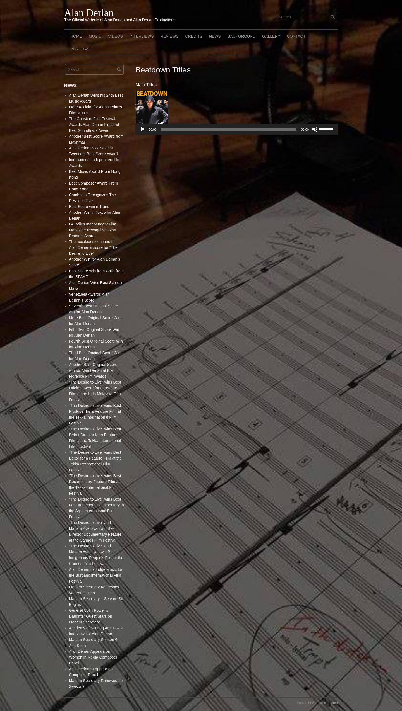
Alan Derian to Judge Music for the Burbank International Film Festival (95, 575)
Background (241, 36)
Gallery (271, 36)
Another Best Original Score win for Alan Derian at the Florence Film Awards (93, 370)
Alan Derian (89, 12)
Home (76, 36)
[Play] (142, 129)
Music (95, 36)
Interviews (142, 36)
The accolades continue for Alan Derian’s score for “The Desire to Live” (93, 247)
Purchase (81, 49)
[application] (236, 129)
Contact (296, 36)
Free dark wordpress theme (317, 703)
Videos (115, 36)
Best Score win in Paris (89, 206)
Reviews (170, 36)
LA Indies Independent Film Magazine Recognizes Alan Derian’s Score (92, 230)
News (215, 36)
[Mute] (315, 129)
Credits (193, 36)
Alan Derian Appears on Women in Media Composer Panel (93, 657)
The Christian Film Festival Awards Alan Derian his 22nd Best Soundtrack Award (94, 125)
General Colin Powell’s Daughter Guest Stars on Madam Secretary (90, 616)
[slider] (229, 129)
